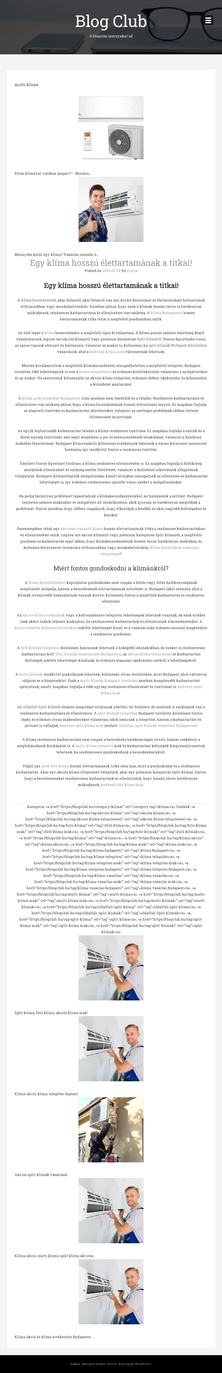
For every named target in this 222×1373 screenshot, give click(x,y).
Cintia (132, 270)
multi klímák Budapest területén (108, 680)
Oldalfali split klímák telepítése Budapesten (157, 725)
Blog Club (111, 20)
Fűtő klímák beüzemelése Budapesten (88, 654)
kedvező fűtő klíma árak (122, 784)
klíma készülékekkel (46, 582)
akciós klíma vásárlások (44, 615)
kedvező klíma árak (107, 351)
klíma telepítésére (95, 371)
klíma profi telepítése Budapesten (51, 398)
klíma (49, 332)
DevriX (112, 1364)
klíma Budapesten (166, 312)
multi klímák (30, 674)
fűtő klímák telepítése (40, 647)
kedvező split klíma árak (81, 725)
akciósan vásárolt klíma (82, 528)
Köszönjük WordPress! (135, 1364)
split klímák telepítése (117, 713)
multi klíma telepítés (94, 745)
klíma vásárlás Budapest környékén (46, 627)
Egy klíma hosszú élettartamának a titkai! (111, 262)
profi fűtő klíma (55, 766)
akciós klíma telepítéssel (149, 654)
